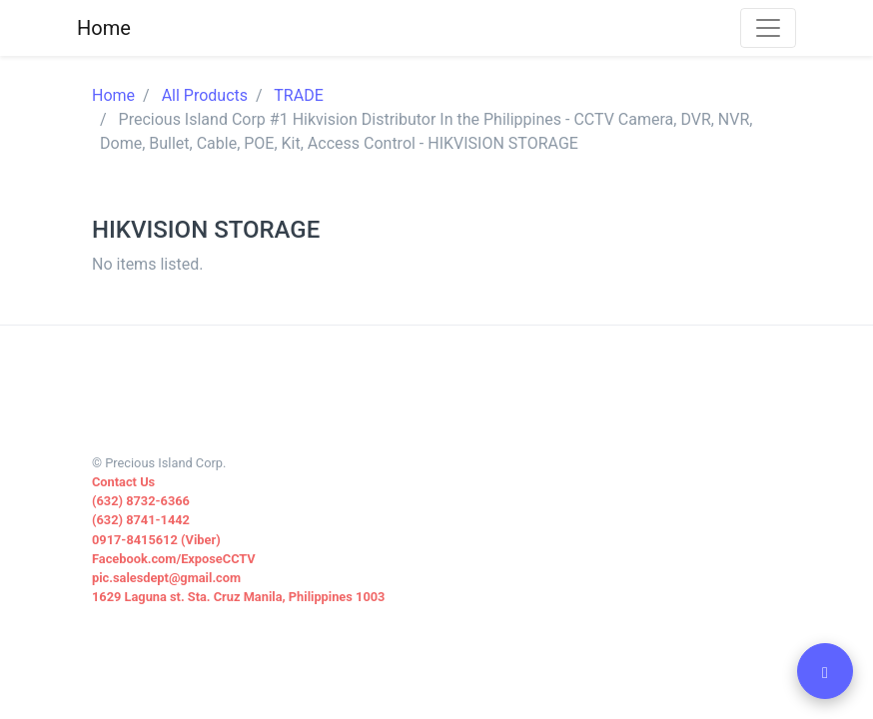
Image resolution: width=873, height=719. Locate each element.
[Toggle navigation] (768, 28)
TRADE (298, 95)
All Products (205, 95)
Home (113, 95)
